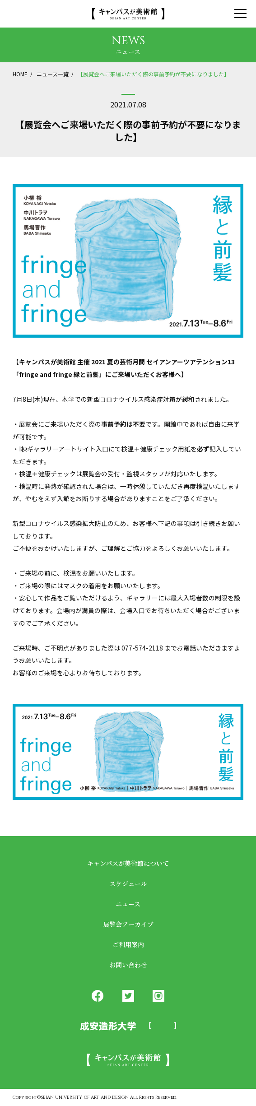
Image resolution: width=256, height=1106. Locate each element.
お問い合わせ (128, 964)
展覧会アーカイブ (128, 924)
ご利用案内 (128, 944)
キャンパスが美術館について (128, 863)
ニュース (128, 903)
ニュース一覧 (53, 74)
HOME (20, 74)
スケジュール (128, 883)
